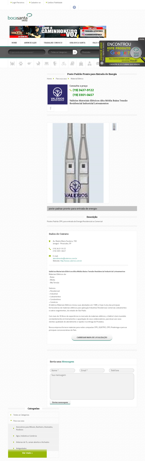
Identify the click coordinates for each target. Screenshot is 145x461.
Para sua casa (67, 58)
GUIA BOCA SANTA (78, 23)
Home (55, 58)
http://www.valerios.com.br (77, 240)
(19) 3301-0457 (89, 74)
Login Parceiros (19, 2)
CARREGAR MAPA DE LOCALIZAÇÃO (94, 320)
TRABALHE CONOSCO (53, 23)
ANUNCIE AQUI (31, 23)
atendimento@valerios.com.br (71, 237)
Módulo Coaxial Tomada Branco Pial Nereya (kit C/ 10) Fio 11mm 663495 (32, 140)
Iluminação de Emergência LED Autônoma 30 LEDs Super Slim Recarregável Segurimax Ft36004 (33, 163)
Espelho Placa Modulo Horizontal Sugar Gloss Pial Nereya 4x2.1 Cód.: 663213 (32, 127)
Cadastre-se (36, 2)
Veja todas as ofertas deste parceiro (29, 188)
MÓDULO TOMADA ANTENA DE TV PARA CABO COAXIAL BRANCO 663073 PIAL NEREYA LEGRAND (32, 176)
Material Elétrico (83, 58)
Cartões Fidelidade (55, 2)
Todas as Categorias (22, 59)
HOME (15, 23)
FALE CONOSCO (100, 23)
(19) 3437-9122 (89, 69)
